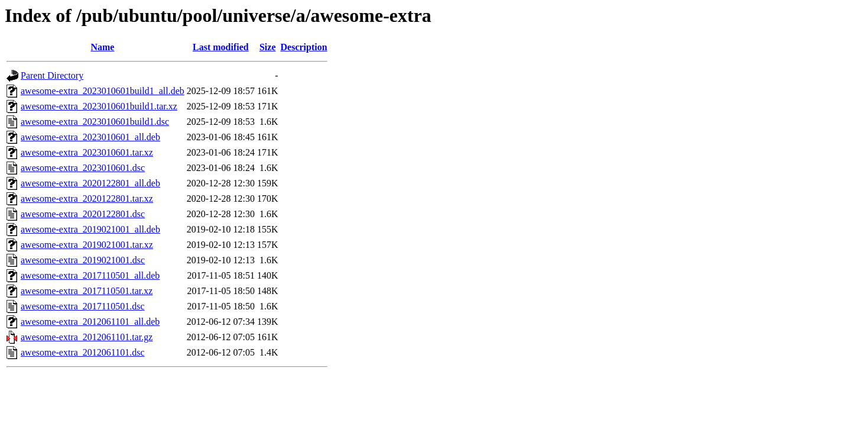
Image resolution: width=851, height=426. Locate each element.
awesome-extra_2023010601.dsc (83, 168)
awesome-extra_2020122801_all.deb (90, 183)
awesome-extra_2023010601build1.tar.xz (99, 106)
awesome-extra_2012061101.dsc (83, 352)
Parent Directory (52, 75)
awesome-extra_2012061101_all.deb (90, 322)
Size (267, 47)
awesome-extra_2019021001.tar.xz (87, 245)
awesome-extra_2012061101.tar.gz (86, 337)
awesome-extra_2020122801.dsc (83, 214)
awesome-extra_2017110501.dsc (83, 306)
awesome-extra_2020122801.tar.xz (87, 198)
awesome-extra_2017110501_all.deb (90, 275)
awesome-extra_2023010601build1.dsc (95, 122)
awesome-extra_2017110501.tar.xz (86, 291)
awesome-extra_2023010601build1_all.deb (102, 91)
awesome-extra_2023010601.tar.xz (87, 152)
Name (102, 47)
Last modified (221, 47)
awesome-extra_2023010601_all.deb (90, 137)
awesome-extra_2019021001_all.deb (90, 229)
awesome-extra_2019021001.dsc (83, 260)
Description (304, 47)
